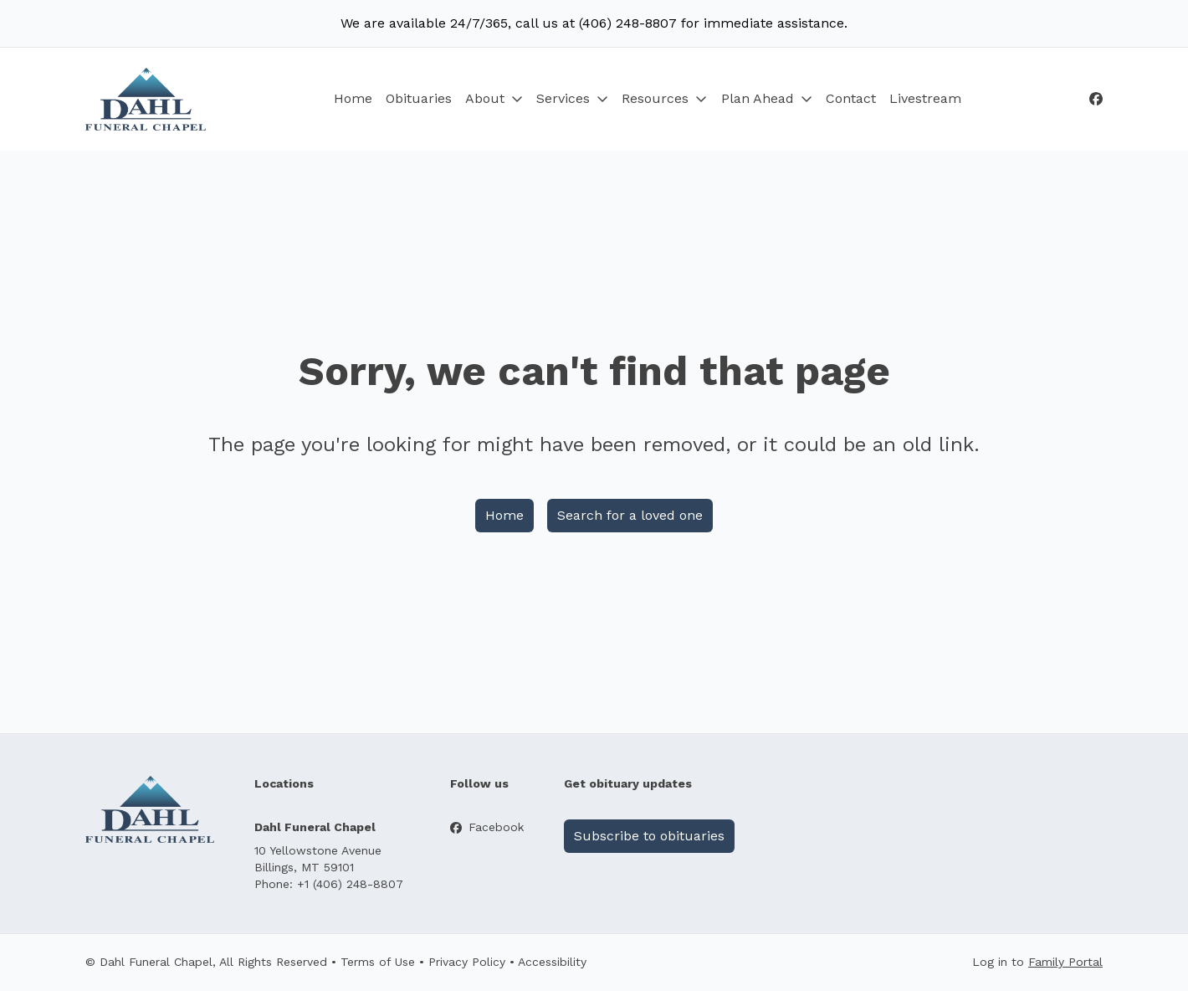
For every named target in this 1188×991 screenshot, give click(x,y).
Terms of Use (378, 961)
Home (353, 98)
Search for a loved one (630, 515)
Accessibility (552, 961)
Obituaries (419, 98)
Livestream (925, 98)
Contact (851, 98)
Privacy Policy (466, 961)
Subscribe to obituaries (649, 836)
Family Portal (1065, 961)
